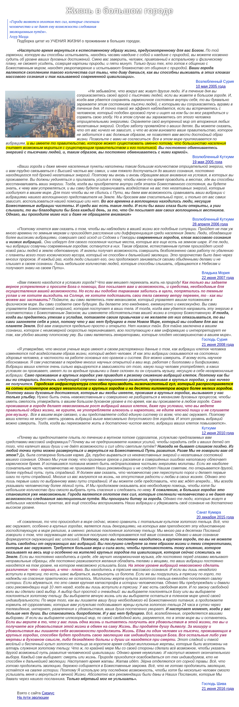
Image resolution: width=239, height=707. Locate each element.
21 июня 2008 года (218, 345)
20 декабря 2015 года (215, 517)
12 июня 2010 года (218, 433)
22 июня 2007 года (218, 278)
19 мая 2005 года (207, 162)
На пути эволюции (33, 698)
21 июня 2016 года (218, 689)
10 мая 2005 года (211, 86)
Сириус (48, 693)
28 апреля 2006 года (210, 224)
